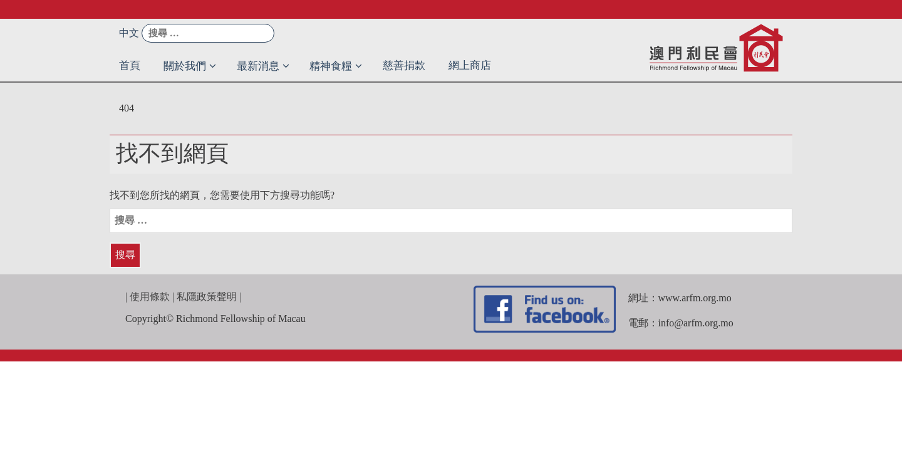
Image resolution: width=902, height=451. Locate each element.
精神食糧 (330, 66)
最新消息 (258, 66)
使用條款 (150, 296)
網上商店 (469, 65)
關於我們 (184, 66)
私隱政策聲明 (207, 296)
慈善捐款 (404, 65)
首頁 (129, 65)
